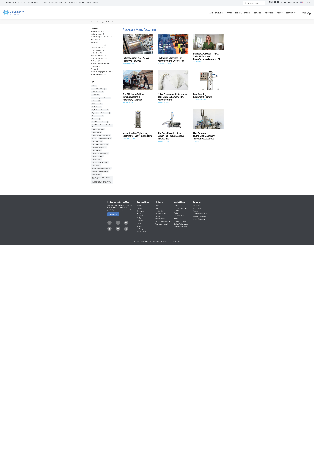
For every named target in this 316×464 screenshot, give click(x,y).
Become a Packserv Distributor (181, 209)
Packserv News (179, 216)
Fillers (139, 205)
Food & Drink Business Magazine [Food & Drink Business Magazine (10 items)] (101, 125)
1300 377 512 (11, 2)
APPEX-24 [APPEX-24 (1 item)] (95, 95)
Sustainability (197, 208)
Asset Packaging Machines (100, 37)
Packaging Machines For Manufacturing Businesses (171, 59)
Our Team (196, 205)
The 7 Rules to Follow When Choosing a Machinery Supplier (133, 97)
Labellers (140, 221)
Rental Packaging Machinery (101, 72)
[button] (306, 13)
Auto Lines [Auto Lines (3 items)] (96, 101)
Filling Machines (96, 50)
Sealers (139, 226)
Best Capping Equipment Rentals (202, 95)
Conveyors (140, 211)
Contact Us (178, 205)
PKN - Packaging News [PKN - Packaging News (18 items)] (100, 162)
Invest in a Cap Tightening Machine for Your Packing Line (137, 134)
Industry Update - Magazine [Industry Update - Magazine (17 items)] (101, 135)
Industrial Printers (97, 55)
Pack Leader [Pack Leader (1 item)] (96, 150)
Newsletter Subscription (91, 2)
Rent (157, 205)
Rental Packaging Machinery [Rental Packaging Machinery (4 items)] (101, 168)
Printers (139, 223)
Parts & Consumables (160, 217)
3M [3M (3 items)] (94, 86)
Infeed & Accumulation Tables (141, 216)
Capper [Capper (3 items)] (95, 113)
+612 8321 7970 (24, 2)
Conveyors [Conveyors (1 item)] (96, 119)
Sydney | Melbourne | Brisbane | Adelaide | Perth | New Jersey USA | (56, 2)
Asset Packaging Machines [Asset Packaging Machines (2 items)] (101, 98)
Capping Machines (97, 45)
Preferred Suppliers (181, 227)
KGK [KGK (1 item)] (94, 138)
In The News (95, 53)
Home (93, 22)
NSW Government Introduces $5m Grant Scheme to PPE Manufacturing (172, 97)
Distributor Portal (180, 221)
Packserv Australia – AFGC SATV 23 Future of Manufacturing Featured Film (207, 56)
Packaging (94, 61)
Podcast (93, 69)
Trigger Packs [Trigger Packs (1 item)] (96, 174)
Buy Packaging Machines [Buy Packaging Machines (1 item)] (100, 110)
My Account (293, 2)
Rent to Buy (159, 211)
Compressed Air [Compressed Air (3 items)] (97, 116)
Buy (156, 208)
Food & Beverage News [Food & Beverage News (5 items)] (100, 122)
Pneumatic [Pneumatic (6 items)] (96, 165)
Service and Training (162, 221)
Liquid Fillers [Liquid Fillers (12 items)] (97, 141)
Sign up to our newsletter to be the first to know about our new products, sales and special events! (119, 208)
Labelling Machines (97, 58)
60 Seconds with (96, 31)
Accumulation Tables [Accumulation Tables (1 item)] (99, 89)
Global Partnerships (181, 224)
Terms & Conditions (199, 216)
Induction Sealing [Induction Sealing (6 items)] (98, 129)
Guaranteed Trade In (200, 213)
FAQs (176, 213)
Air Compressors (96, 34)
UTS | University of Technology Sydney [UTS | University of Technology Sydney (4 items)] (101, 177)
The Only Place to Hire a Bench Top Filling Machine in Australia (171, 136)
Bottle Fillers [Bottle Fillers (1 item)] (96, 107)
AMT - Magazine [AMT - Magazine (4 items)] (97, 92)
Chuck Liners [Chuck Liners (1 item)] (105, 113)
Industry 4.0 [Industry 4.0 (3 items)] (96, 132)
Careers (195, 211)
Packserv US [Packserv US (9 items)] (96, 159)
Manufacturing (160, 213)
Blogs (93, 42)
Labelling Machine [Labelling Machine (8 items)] (105, 138)
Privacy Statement (199, 219)
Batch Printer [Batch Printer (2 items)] (96, 104)
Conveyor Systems (97, 47)
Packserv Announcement (99, 63)
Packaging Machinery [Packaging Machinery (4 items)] (99, 147)
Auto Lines (94, 39)
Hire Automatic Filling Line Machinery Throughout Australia (204, 136)
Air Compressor (142, 229)
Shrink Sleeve (141, 231)
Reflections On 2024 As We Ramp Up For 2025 (136, 59)
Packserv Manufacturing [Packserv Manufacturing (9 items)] (100, 153)
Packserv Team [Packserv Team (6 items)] (97, 156)
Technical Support (161, 224)
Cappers (139, 208)
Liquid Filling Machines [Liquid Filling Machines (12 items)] (100, 144)
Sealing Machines (97, 74)
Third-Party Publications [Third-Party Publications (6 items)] (100, 171)
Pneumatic (94, 66)
